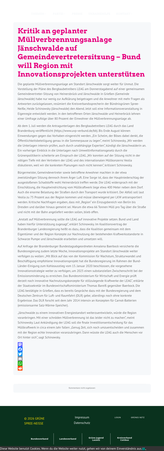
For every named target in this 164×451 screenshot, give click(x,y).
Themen (39, 13)
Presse (77, 13)
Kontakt (124, 13)
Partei (59, 13)
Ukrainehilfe (99, 13)
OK (143, 449)
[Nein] (145, 449)
